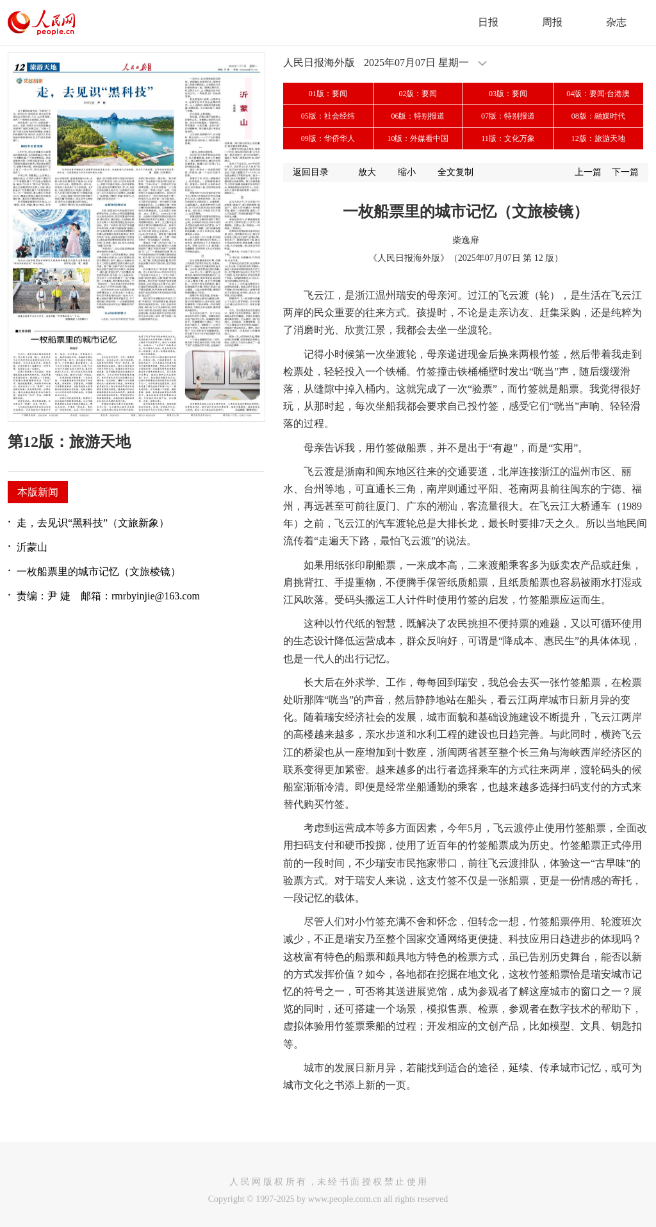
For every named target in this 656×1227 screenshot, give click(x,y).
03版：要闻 (508, 93)
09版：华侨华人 (328, 138)
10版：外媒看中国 (417, 138)
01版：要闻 (328, 93)
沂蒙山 (32, 547)
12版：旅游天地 (598, 138)
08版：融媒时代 (598, 116)
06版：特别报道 (418, 116)
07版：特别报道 (508, 116)
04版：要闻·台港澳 (598, 93)
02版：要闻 (417, 93)
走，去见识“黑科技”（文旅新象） (93, 522)
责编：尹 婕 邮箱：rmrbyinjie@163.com (108, 595)
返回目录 (311, 172)
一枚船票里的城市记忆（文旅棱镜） (99, 571)
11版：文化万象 (508, 138)
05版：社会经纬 (328, 116)
